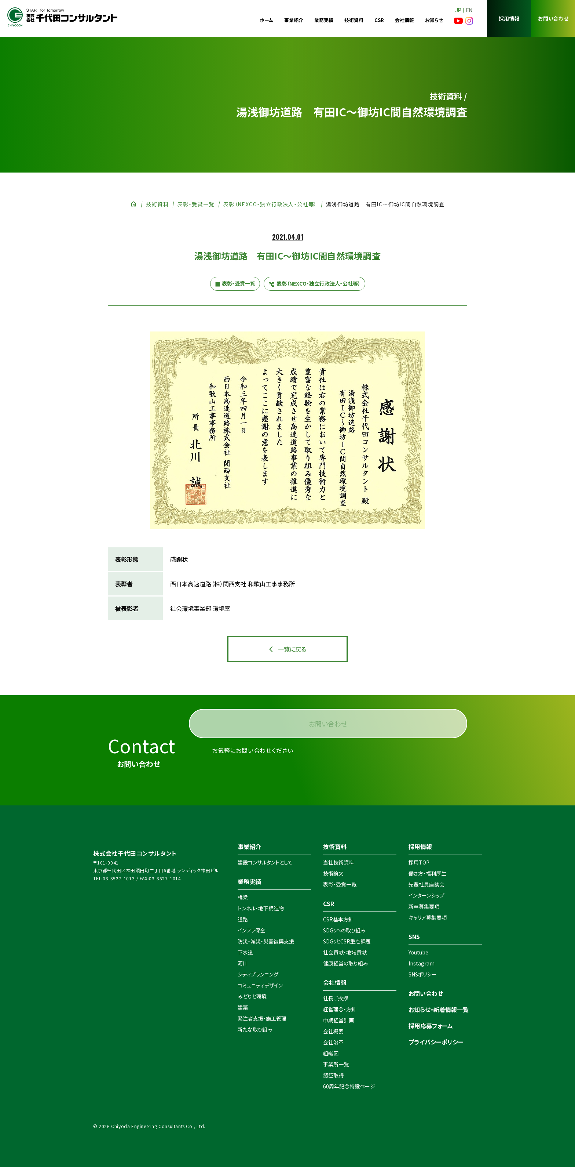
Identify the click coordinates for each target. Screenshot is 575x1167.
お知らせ (434, 20)
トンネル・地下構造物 (261, 908)
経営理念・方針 (339, 1009)
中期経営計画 (338, 1020)
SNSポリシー (423, 974)
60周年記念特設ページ (349, 1086)
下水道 (245, 952)
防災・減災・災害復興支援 (266, 941)
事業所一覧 (336, 1064)
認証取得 (333, 1075)
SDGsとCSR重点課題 (347, 941)
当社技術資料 (338, 862)
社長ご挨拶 (335, 998)
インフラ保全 (251, 930)
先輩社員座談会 (426, 884)
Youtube (418, 952)
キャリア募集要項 (428, 917)
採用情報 (509, 18)
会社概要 (333, 1031)
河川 (243, 963)
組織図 (330, 1053)
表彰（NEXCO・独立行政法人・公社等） (270, 204)
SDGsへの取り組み (344, 930)
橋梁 (243, 897)
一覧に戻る (292, 649)
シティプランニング (258, 974)
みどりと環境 (252, 996)
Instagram (422, 963)
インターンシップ (426, 895)
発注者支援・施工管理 (262, 1018)
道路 (243, 919)
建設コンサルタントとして (265, 862)
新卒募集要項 (424, 906)
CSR (379, 20)
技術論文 (333, 873)
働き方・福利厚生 (427, 873)
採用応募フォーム (431, 1025)
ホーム (266, 20)
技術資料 (353, 20)
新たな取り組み (255, 1029)
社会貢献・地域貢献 (345, 952)
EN (469, 10)
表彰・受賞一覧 (196, 204)
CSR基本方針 (338, 919)
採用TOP (419, 862)
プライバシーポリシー (436, 1041)
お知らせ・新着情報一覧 (439, 1009)
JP (458, 10)
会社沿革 (333, 1042)
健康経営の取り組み (345, 963)
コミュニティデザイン (260, 985)
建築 (243, 1007)
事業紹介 (293, 20)
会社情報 (404, 20)
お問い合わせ (553, 18)
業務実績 (323, 20)
